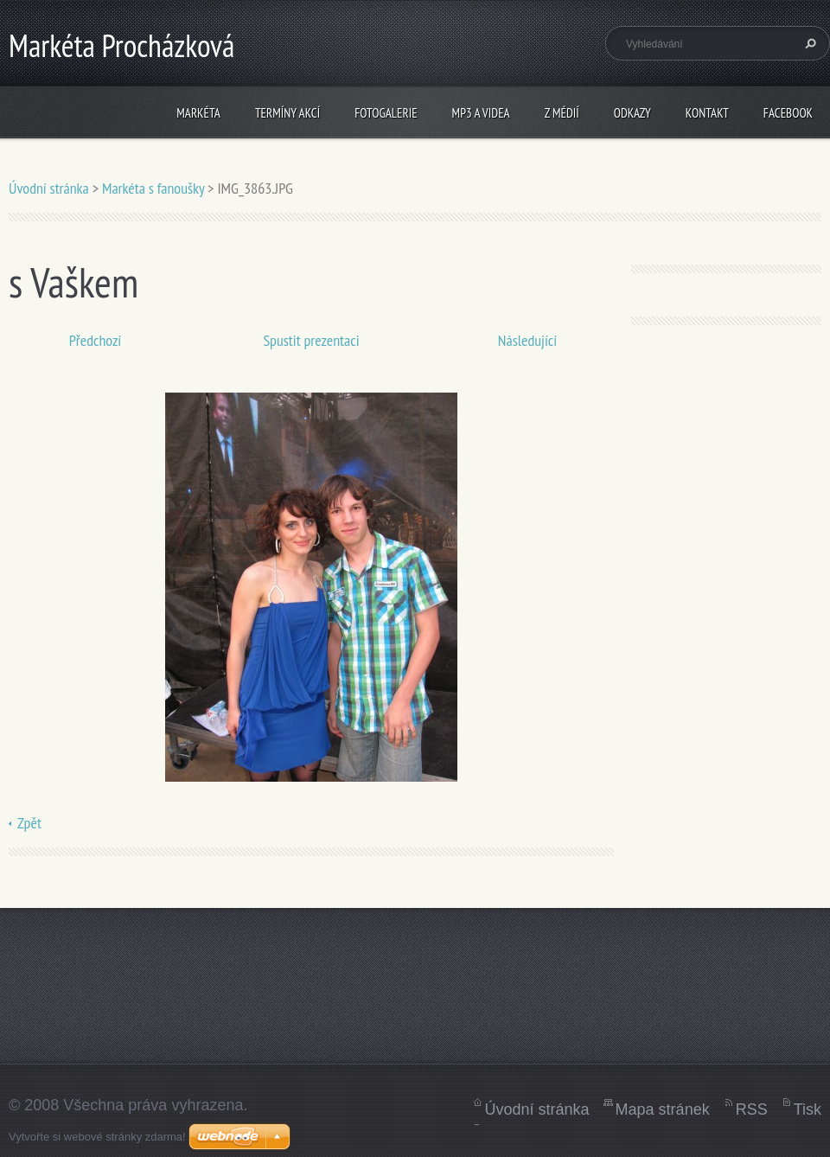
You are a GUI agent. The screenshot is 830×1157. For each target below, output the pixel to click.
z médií (562, 113)
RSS (752, 1109)
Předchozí (95, 340)
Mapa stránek (663, 1109)
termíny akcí (287, 113)
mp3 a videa (481, 113)
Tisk (807, 1109)
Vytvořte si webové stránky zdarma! (97, 1136)
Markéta (198, 113)
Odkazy (632, 113)
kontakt (707, 113)
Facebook (788, 113)
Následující (527, 340)
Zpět (29, 823)
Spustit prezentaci (311, 340)
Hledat (808, 43)
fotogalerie (385, 113)
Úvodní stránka (49, 188)
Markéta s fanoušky (153, 188)
